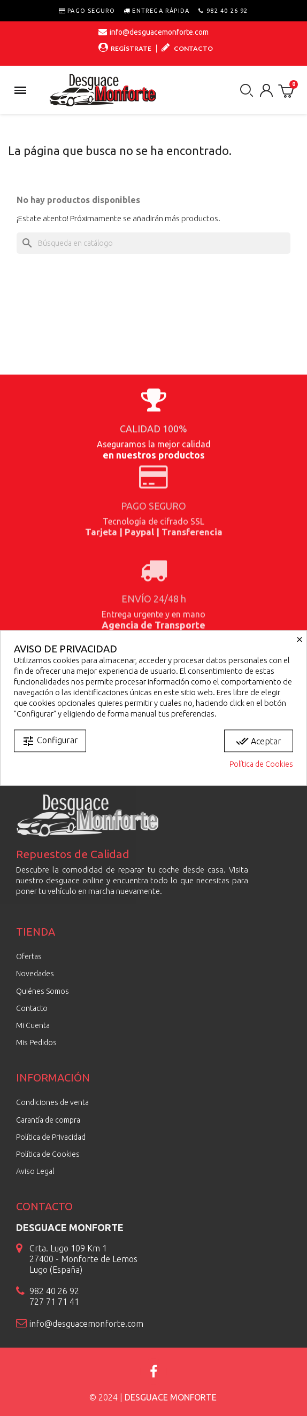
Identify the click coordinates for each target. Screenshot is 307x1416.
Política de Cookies (261, 764)
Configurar (50, 741)
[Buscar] (153, 243)
